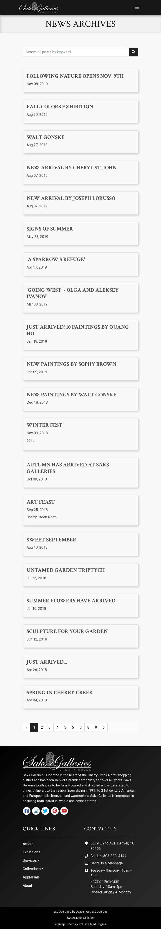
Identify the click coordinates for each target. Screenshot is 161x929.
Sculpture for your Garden (67, 631)
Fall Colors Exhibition (60, 107)
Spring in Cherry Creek (60, 692)
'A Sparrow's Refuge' (56, 259)
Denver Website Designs (92, 911)
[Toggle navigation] (137, 7)
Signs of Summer (50, 229)
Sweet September (51, 540)
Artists (28, 844)
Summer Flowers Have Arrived (71, 601)
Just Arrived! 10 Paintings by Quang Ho (78, 330)
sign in (102, 924)
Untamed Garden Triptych (66, 570)
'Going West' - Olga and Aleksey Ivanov (73, 293)
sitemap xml (75, 924)
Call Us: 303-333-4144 (108, 856)
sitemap (59, 924)
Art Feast (41, 502)
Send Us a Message (107, 863)
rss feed (90, 924)
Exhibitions (31, 852)
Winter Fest (44, 425)
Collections (32, 869)
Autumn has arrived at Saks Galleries (68, 468)
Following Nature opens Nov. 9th (75, 76)
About (27, 885)
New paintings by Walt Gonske (71, 395)
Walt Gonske (46, 137)
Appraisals (31, 877)
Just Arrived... (47, 662)
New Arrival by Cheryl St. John (72, 168)
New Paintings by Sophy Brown (71, 364)
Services (30, 860)
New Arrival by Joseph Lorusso (71, 198)
